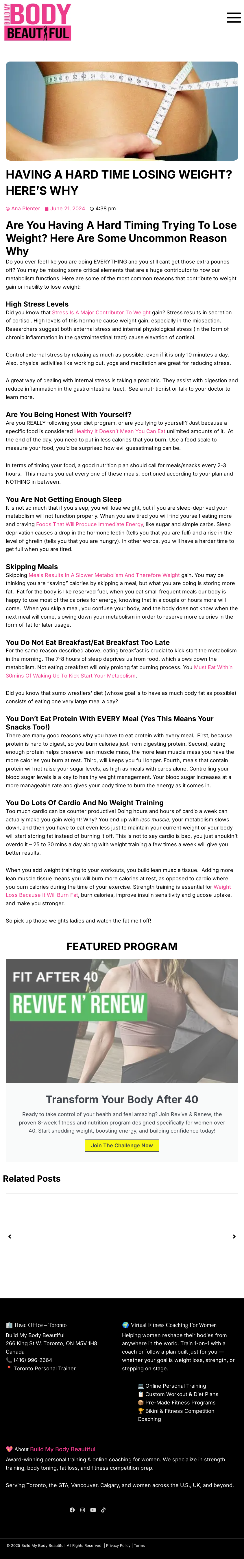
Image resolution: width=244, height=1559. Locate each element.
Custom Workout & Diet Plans (182, 1394)
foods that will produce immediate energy (89, 524)
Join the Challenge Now (122, 1145)
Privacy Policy (118, 1545)
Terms (139, 1545)
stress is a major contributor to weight (101, 312)
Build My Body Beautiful (62, 1449)
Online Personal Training (175, 1386)
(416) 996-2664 (33, 1360)
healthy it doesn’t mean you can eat (119, 431)
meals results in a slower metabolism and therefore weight (104, 575)
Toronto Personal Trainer (45, 1368)
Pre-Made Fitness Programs (180, 1403)
